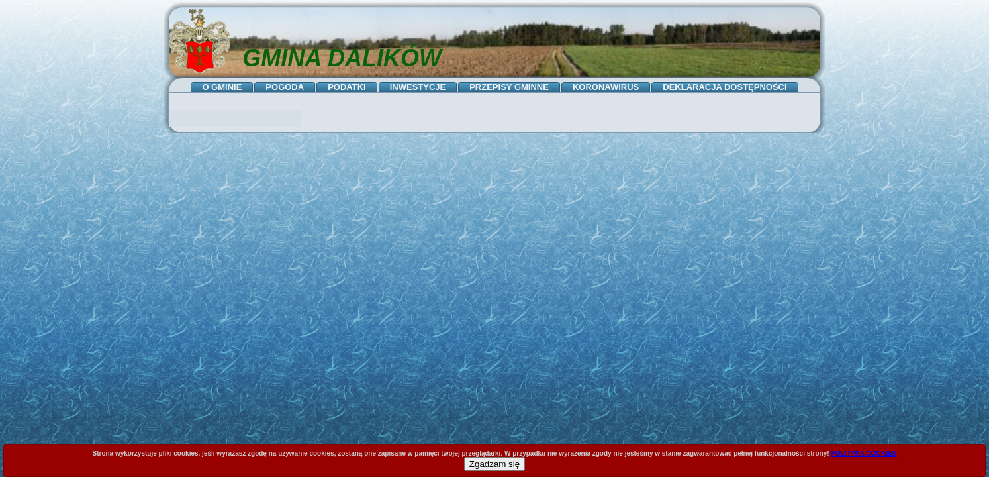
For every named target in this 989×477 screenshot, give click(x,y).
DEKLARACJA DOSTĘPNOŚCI (724, 87)
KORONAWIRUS (606, 87)
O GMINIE (222, 87)
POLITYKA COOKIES (863, 453)
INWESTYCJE (418, 87)
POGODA (284, 87)
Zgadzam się (494, 464)
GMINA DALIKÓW (342, 58)
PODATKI (347, 87)
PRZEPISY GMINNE (509, 87)
